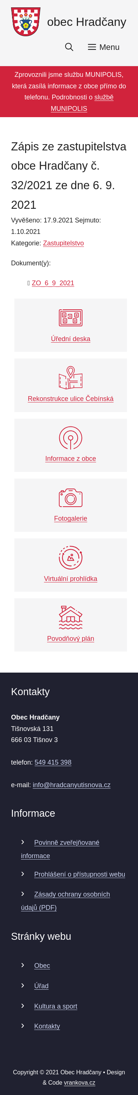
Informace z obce (70, 444)
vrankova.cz (79, 1082)
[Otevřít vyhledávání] (69, 47)
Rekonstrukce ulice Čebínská (70, 384)
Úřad (41, 986)
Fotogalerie (70, 504)
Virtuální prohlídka (71, 564)
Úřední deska (70, 324)
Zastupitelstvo (63, 243)
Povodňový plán (70, 624)
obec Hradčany (86, 21)
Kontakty (47, 1026)
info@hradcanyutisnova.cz (71, 785)
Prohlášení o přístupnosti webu (79, 874)
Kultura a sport (55, 1006)
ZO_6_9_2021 (53, 283)
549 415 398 (53, 762)
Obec (42, 965)
